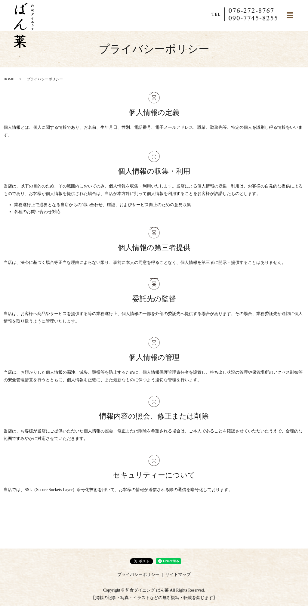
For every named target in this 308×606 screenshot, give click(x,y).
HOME (9, 79)
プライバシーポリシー (138, 574)
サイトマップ (178, 574)
